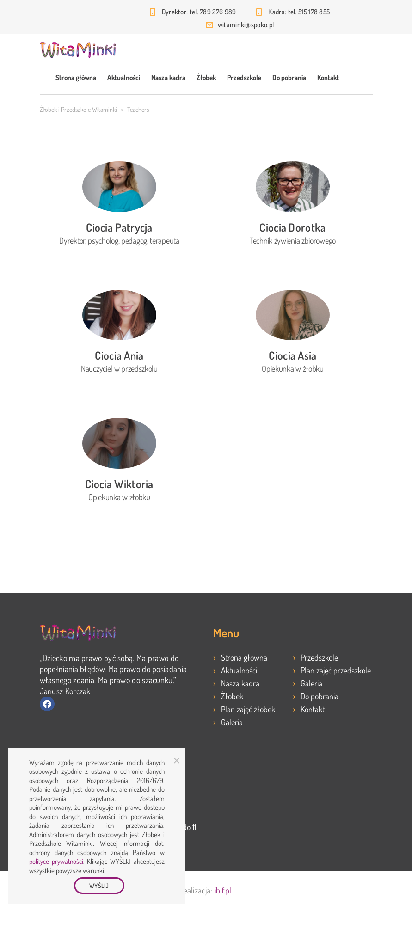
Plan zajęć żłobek (248, 709)
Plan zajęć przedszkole (336, 670)
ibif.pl (223, 890)
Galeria (232, 722)
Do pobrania (289, 77)
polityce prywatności (56, 861)
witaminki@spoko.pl (246, 24)
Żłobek (206, 77)
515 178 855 (314, 11)
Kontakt (328, 77)
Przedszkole (244, 77)
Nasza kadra (168, 77)
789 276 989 (218, 11)
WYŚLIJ (99, 885)
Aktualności (123, 77)
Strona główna (75, 77)
